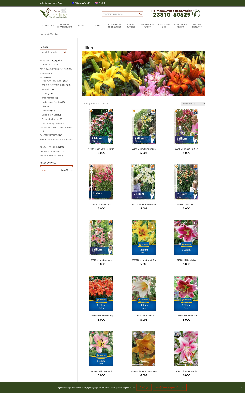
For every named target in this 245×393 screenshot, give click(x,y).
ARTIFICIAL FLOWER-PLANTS (64, 26)
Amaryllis (46, 89)
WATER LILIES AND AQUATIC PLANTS (56, 139)
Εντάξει (144, 387)
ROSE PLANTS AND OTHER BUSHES (56, 127)
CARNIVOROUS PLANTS (180, 26)
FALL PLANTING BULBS (52, 80)
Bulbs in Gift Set (49, 114)
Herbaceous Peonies (51, 102)
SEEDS (81, 26)
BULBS (98, 26)
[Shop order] (193, 104)
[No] (241, 387)
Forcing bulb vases (50, 119)
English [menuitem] (102, 3)
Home (42, 34)
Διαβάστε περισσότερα (170, 387)
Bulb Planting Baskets (52, 123)
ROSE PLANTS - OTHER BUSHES (114, 26)
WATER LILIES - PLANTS (147, 26)
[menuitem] (80, 3)
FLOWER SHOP (48, 26)
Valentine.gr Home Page (51, 3)
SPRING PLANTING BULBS (53, 85)
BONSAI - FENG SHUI (164, 26)
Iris (43, 106)
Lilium (45, 93)
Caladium (46, 110)
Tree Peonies (48, 97)
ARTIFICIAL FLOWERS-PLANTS (53, 69)
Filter (44, 170)
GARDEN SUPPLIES (131, 26)
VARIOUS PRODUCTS (197, 26)
